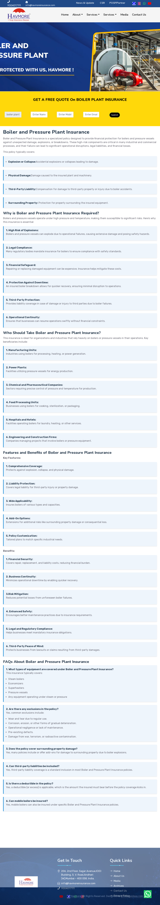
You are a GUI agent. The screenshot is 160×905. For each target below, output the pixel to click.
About (76, 14)
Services (92, 14)
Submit (124, 114)
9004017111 (14, 3)
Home (65, 14)
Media (124, 14)
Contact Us (139, 14)
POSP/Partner (117, 3)
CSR (102, 3)
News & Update (85, 3)
